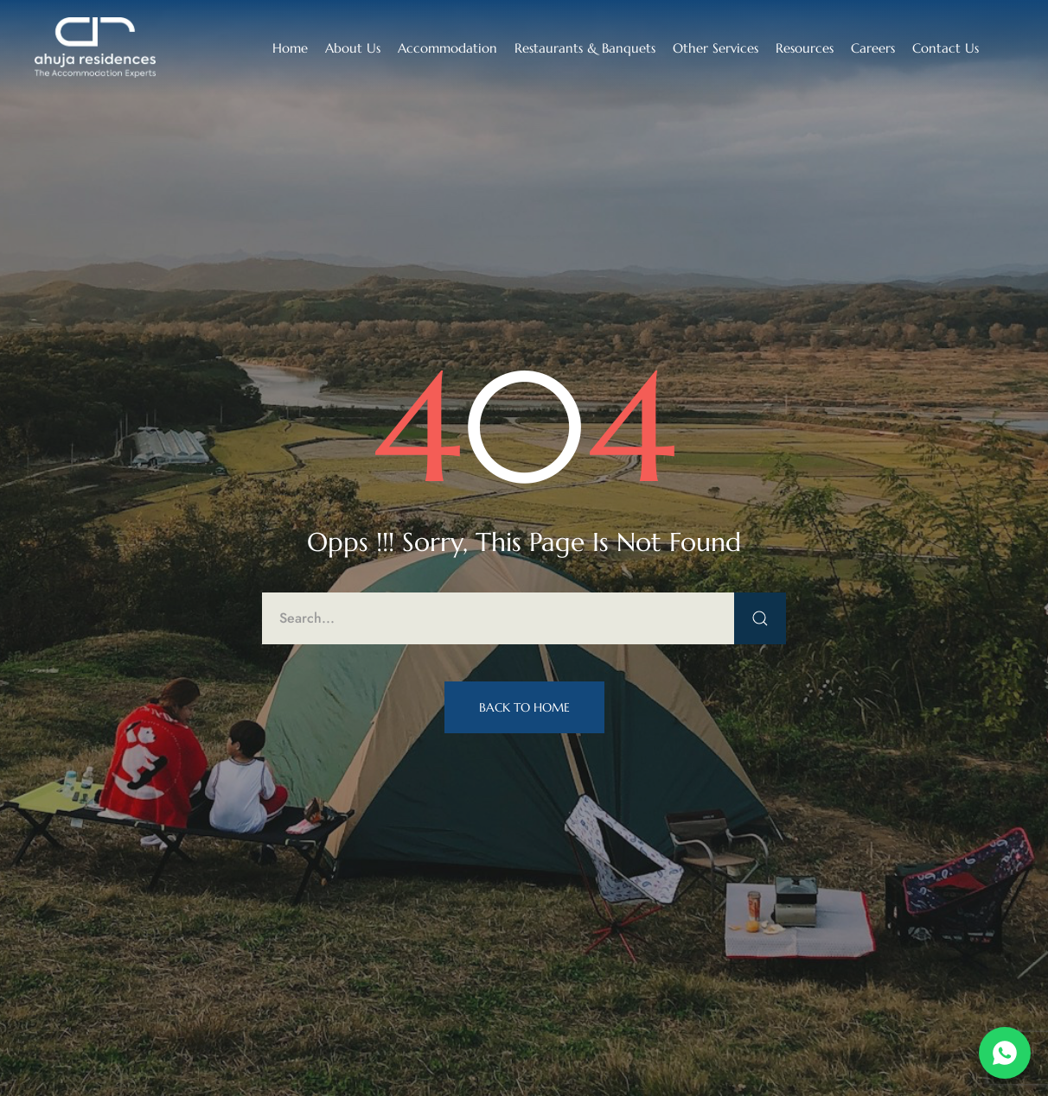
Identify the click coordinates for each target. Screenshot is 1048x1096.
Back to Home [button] (524, 707)
